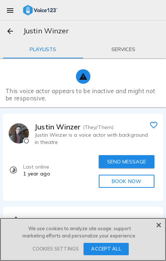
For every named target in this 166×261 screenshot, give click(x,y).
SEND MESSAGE (126, 161)
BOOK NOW (126, 181)
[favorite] (153, 124)
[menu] (10, 10)
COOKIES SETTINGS (56, 249)
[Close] (158, 225)
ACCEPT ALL (106, 249)
